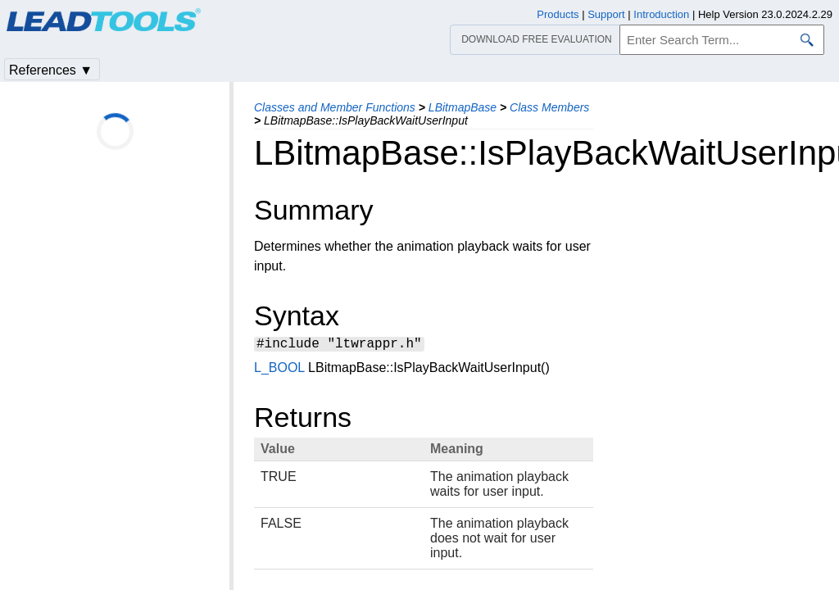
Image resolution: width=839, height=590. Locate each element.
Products (557, 14)
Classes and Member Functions (334, 107)
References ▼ (51, 70)
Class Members (549, 107)
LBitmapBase (463, 107)
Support (606, 14)
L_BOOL (279, 370)
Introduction (661, 14)
